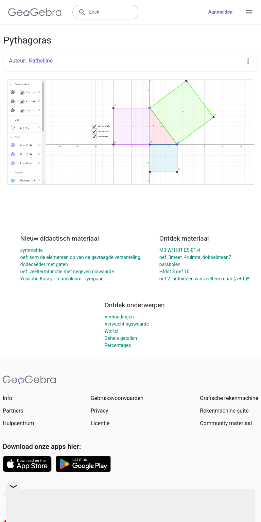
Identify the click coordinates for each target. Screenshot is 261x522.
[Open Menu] (249, 12)
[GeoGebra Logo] (35, 12)
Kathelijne (41, 60)
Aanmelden (220, 12)
